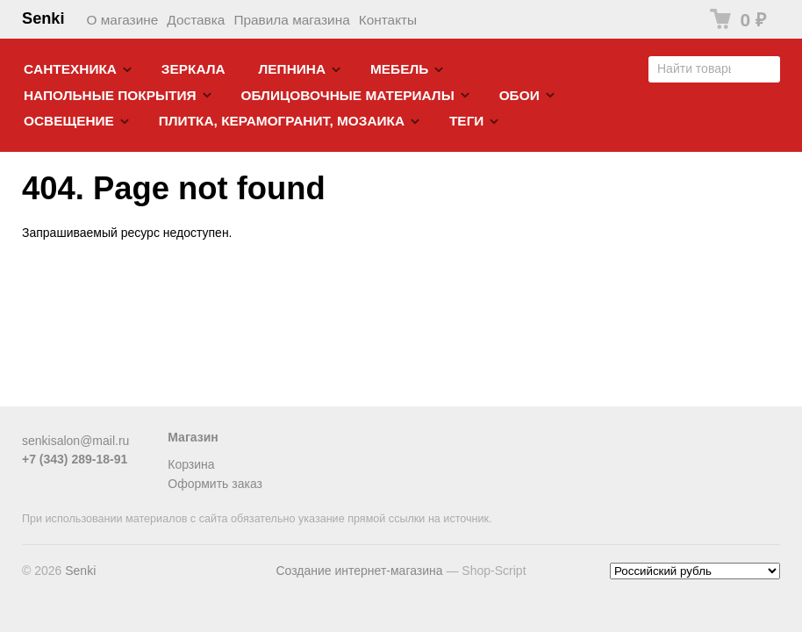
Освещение (69, 120)
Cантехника (70, 68)
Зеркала (193, 68)
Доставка (196, 19)
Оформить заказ (215, 484)
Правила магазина (291, 19)
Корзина (191, 464)
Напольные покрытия (110, 95)
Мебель (399, 68)
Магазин (193, 437)
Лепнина (292, 68)
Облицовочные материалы (347, 95)
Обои (519, 95)
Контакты (388, 19)
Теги (466, 120)
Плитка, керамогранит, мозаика (282, 120)
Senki (43, 18)
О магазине (123, 19)
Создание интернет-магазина (359, 571)
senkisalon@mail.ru (75, 441)
